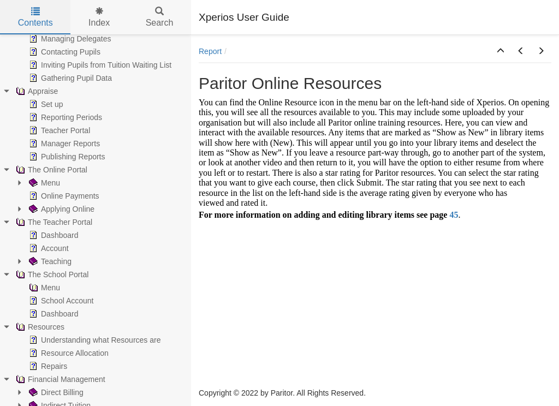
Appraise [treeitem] (36, 91)
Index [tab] (99, 17)
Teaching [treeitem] (49, 261)
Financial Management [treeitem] (59, 379)
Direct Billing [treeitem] (55, 392)
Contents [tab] (35, 17)
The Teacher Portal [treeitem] (53, 222)
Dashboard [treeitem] (53, 235)
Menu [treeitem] (43, 182)
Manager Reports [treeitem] (63, 143)
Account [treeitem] (48, 248)
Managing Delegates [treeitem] (69, 38)
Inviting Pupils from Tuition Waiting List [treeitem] (99, 64)
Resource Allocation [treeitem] (68, 353)
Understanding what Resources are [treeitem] (93, 340)
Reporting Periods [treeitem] (64, 117)
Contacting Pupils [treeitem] (63, 51)
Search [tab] (160, 17)
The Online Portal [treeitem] (50, 169)
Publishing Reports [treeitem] (66, 156)
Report (210, 51)
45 (453, 214)
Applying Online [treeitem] (60, 209)
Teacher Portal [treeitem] (58, 130)
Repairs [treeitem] (47, 366)
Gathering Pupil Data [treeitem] (69, 78)
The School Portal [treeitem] (51, 274)
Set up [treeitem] (45, 104)
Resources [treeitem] (39, 326)
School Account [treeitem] (60, 300)
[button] (500, 51)
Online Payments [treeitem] (63, 195)
